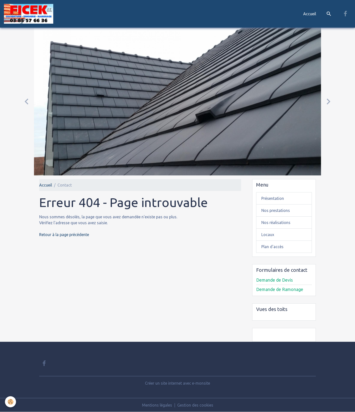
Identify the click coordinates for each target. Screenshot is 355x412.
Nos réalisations (275, 222)
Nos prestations (275, 210)
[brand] (29, 14)
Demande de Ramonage (279, 289)
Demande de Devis (274, 280)
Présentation (272, 198)
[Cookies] (10, 401)
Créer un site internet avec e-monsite (177, 383)
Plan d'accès (272, 246)
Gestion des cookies (195, 405)
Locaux (267, 234)
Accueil (309, 14)
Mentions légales (157, 405)
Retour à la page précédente (64, 234)
